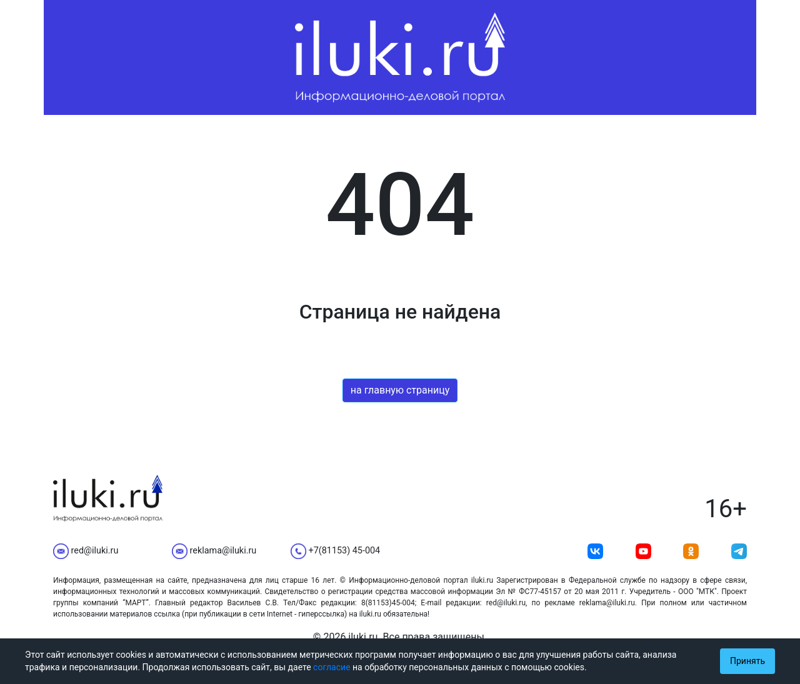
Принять (747, 661)
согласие (331, 667)
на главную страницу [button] (400, 390)
